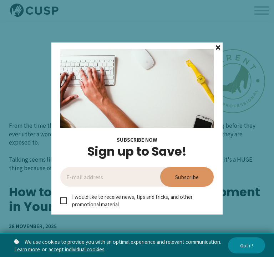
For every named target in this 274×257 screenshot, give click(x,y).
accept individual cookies (77, 249)
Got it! (246, 245)
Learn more (27, 249)
